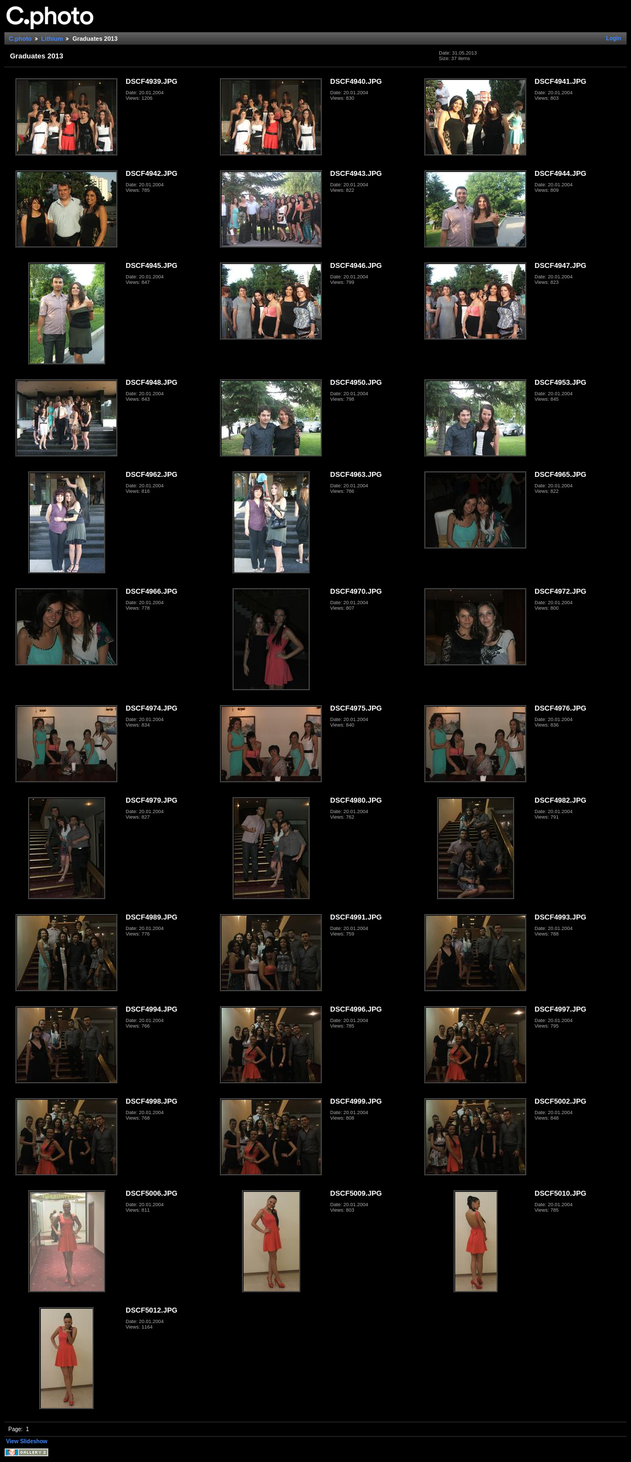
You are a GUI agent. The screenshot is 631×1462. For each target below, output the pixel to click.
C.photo (20, 38)
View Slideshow (26, 1441)
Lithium (52, 38)
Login (613, 38)
